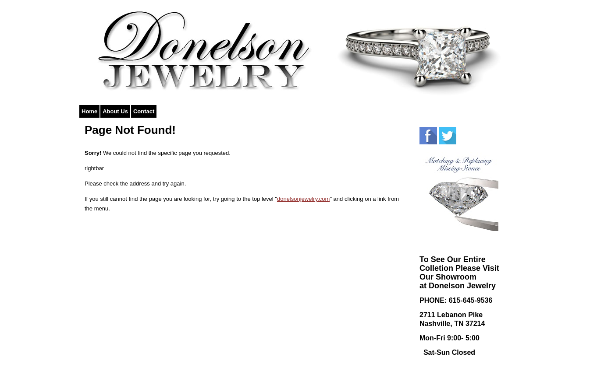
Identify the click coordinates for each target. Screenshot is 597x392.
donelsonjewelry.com (303, 199)
